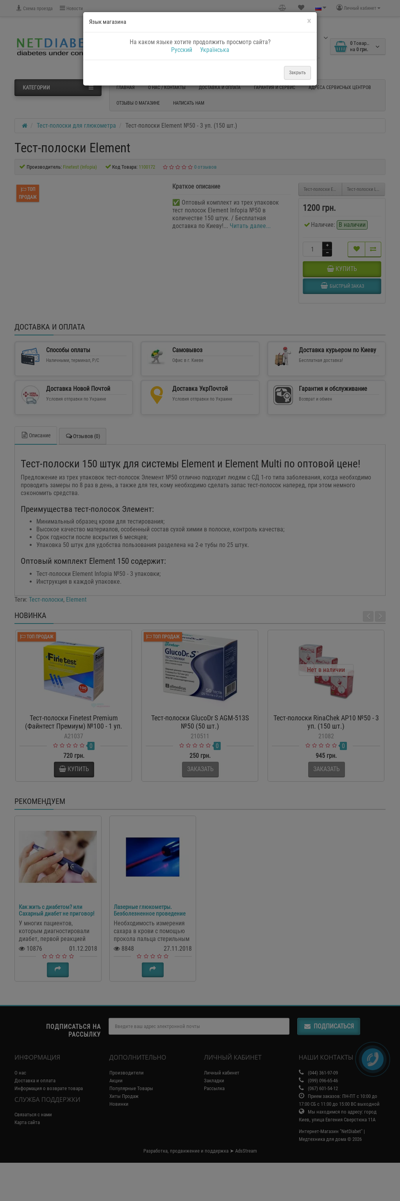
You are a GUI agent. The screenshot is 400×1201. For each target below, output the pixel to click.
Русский (181, 49)
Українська (214, 49)
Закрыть (297, 72)
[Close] (309, 21)
